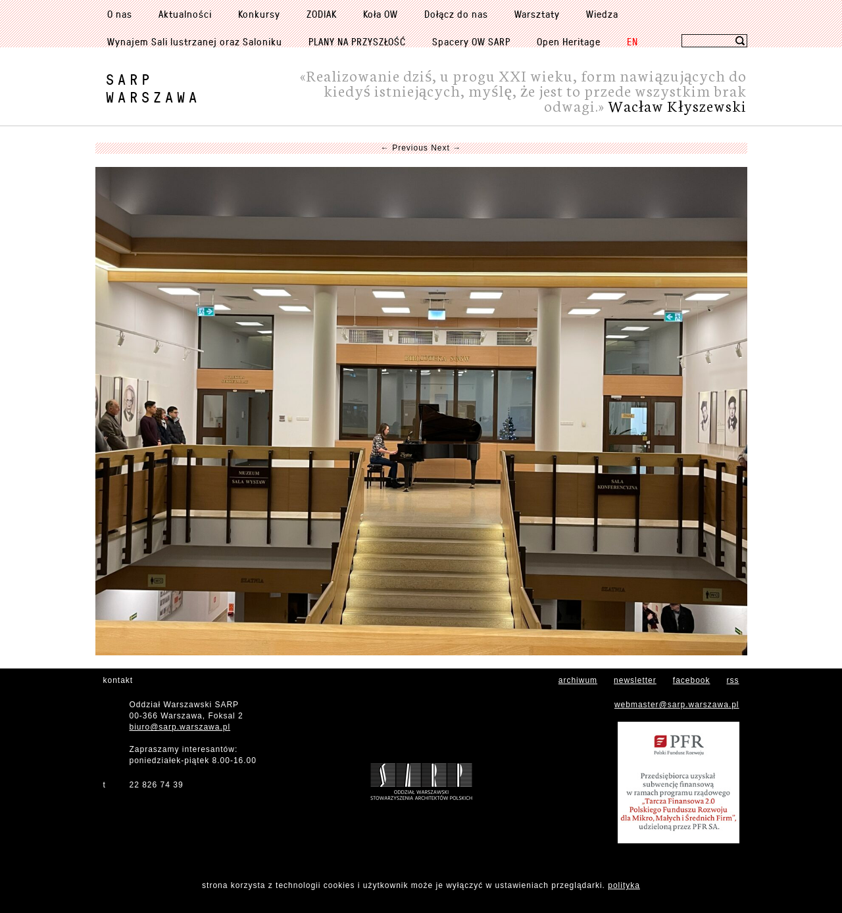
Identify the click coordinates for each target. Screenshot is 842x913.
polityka (624, 885)
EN (632, 41)
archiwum (577, 680)
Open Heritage (569, 41)
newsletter (635, 680)
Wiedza (602, 13)
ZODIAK (322, 13)
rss (733, 680)
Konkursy (259, 13)
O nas (119, 13)
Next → (446, 147)
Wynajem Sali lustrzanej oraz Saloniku (194, 41)
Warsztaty (537, 13)
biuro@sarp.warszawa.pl (180, 727)
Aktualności (185, 13)
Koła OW (380, 13)
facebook (691, 680)
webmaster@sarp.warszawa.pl (676, 704)
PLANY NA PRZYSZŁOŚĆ (357, 41)
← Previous (404, 147)
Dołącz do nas (456, 13)
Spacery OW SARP (471, 41)
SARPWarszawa (153, 88)
